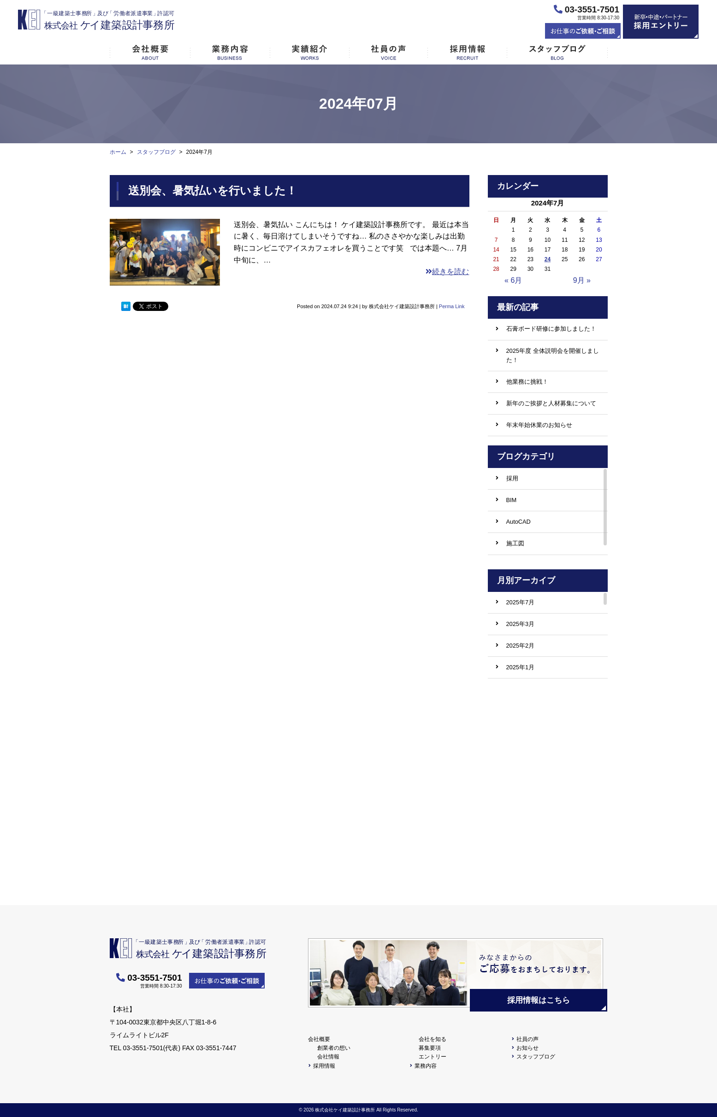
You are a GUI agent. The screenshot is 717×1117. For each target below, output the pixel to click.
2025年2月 (520, 645)
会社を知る (432, 1039)
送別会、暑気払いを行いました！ (212, 190)
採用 (512, 478)
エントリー (432, 1056)
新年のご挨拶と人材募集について (551, 403)
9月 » (582, 280)
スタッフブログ (535, 1056)
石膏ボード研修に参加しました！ (551, 328)
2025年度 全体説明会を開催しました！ (552, 355)
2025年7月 (520, 602)
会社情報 (328, 1056)
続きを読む (447, 271)
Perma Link (452, 306)
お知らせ (527, 1048)
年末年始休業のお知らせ (539, 424)
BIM (511, 500)
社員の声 (527, 1039)
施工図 (515, 543)
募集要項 (430, 1048)
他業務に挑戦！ (527, 381)
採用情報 (324, 1066)
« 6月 (513, 280)
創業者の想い (333, 1048)
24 (548, 259)
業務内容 (426, 1066)
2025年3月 (520, 623)
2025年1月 (520, 667)
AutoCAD (518, 521)
